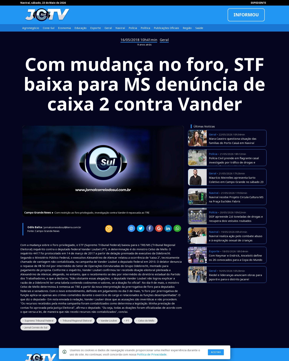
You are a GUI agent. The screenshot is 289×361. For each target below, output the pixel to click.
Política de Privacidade (151, 354)
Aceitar (216, 352)
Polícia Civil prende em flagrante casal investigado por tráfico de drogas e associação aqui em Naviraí (234, 162)
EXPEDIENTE (258, 2)
